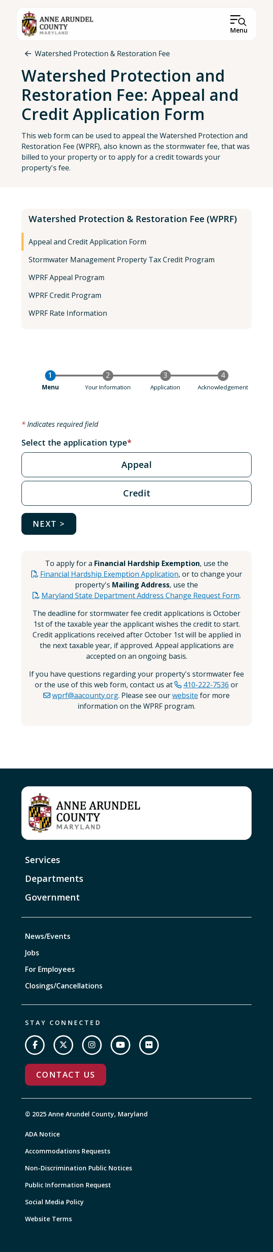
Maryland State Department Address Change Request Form (140, 595)
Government (52, 897)
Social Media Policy (54, 1202)
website (185, 695)
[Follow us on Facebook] (35, 1045)
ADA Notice (42, 1134)
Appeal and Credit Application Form (87, 242)
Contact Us (65, 1074)
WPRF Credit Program (65, 295)
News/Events (47, 936)
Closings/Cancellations (64, 986)
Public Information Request (68, 1185)
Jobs (32, 953)
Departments (54, 878)
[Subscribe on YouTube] (120, 1045)
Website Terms (48, 1219)
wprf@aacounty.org (85, 695)
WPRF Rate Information (68, 313)
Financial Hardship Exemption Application (109, 574)
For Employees (50, 969)
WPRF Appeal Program (66, 277)
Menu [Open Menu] (239, 30)
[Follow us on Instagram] (92, 1045)
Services (42, 860)
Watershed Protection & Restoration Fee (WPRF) (133, 219)
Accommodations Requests (67, 1151)
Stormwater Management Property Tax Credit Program (122, 259)
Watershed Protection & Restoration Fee (102, 53)
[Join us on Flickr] (149, 1045)
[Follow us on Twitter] (63, 1045)
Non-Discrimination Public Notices (78, 1168)
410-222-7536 (206, 685)
